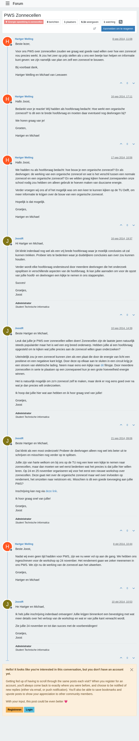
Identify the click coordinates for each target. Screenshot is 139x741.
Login (29, 709)
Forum (18, 4)
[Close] (131, 669)
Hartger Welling (24, 39)
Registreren (14, 709)
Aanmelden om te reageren (118, 28)
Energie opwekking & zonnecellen (23, 22)
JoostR (19, 238)
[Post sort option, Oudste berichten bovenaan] (94, 29)
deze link (51, 491)
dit (102, 365)
